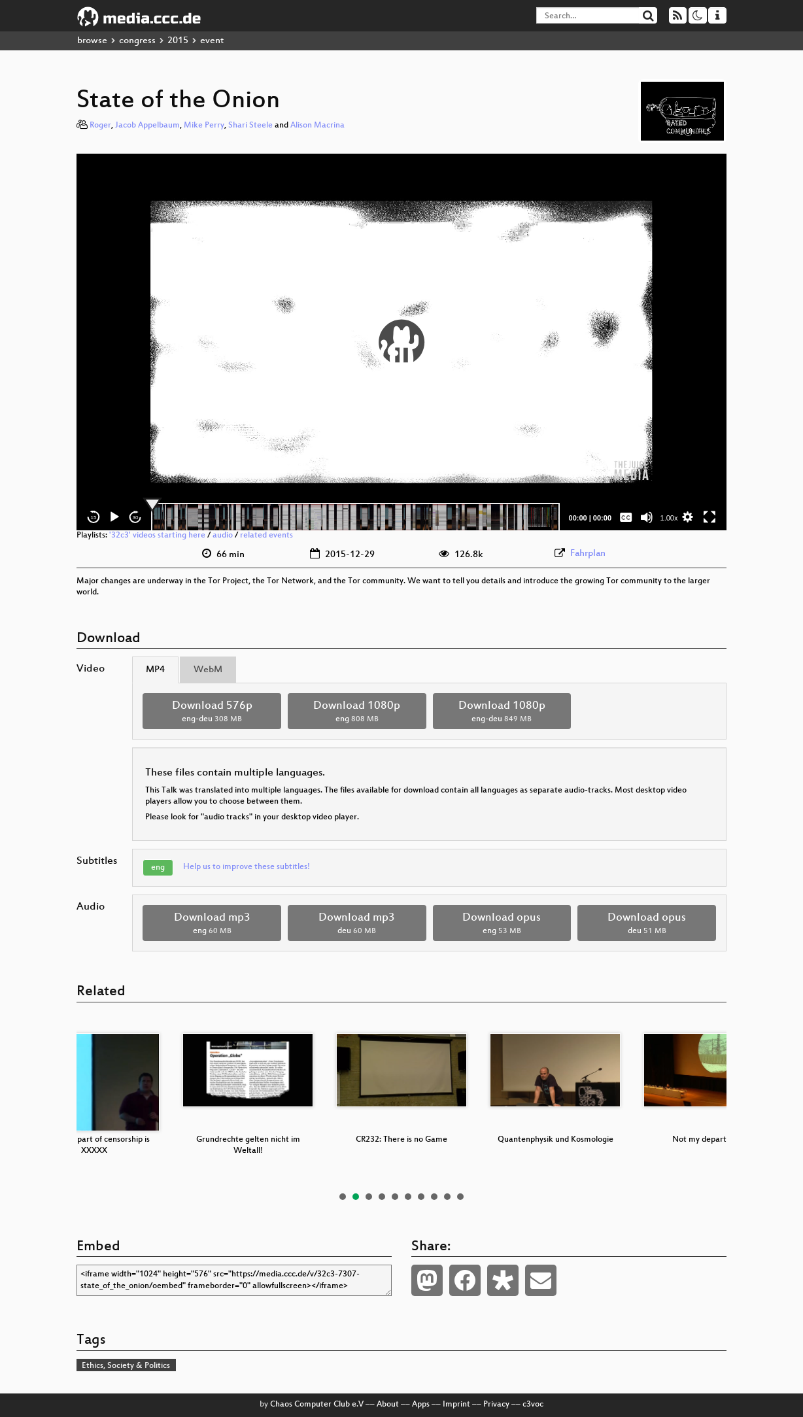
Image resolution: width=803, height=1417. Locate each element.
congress (137, 40)
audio (223, 535)
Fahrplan (588, 553)
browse (92, 40)
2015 (177, 40)
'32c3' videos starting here (157, 535)
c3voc (532, 1404)
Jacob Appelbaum (147, 125)
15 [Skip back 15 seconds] (94, 518)
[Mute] (646, 517)
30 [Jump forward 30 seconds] (136, 518)
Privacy (496, 1404)
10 (460, 1196)
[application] (401, 342)
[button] (401, 342)
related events (266, 535)
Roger (100, 125)
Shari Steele (250, 125)
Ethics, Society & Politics (126, 1366)
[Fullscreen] (709, 517)
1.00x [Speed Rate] (669, 518)
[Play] (114, 517)
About (388, 1404)
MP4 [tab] (155, 669)
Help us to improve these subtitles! (246, 867)
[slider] (355, 517)
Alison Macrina (317, 125)
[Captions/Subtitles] (625, 517)
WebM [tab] (208, 669)
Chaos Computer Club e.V (317, 1404)
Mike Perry (204, 125)
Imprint (456, 1404)
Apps (421, 1404)
